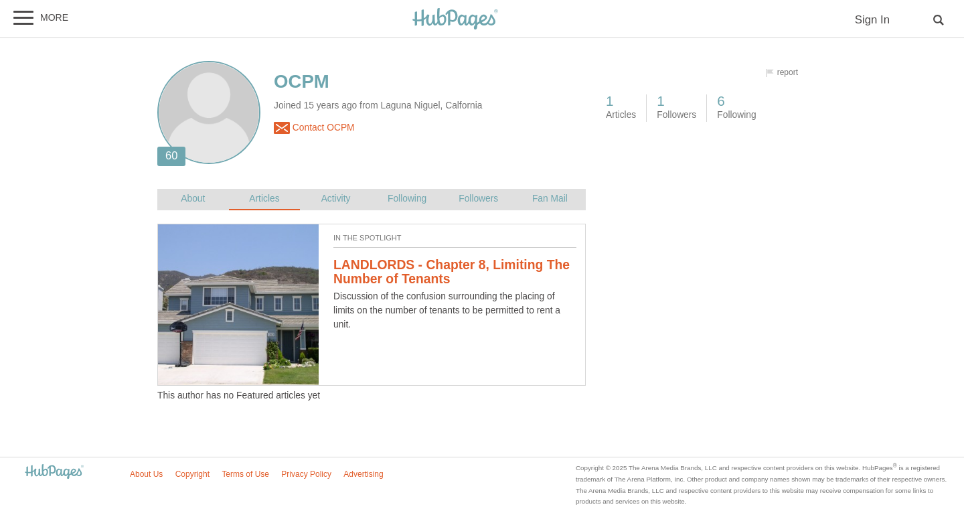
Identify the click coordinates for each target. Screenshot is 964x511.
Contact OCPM (314, 128)
